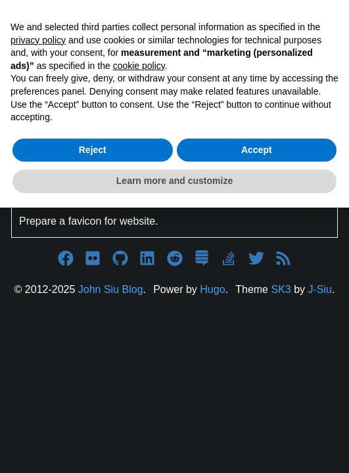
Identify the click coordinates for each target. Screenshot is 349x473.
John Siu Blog (110, 289)
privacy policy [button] (38, 40)
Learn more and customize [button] (174, 180)
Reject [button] (92, 150)
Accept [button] (256, 150)
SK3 (281, 289)
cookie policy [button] (139, 65)
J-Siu (320, 289)
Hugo (212, 289)
